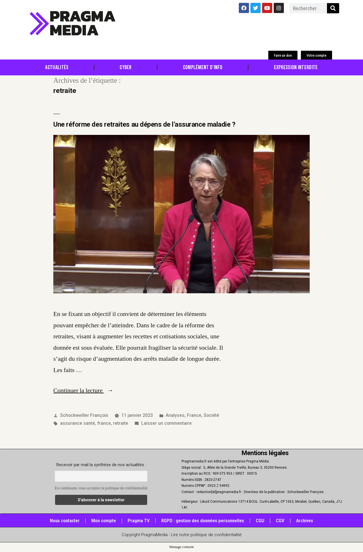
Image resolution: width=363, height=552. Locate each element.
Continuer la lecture (83, 390)
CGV (280, 520)
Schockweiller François (84, 415)
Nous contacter (65, 520)
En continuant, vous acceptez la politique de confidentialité (101, 488)
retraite (120, 423)
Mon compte (103, 520)
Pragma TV (139, 520)
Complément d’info (203, 67)
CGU (260, 520)
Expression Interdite (296, 67)
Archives (304, 520)
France (194, 415)
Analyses (175, 415)
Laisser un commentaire (166, 423)
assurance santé (77, 423)
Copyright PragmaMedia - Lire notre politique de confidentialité (182, 534)
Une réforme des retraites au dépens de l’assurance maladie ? (144, 124)
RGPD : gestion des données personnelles (202, 520)
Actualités (56, 67)
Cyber (126, 67)
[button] (282, 55)
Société (211, 415)
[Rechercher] (333, 8)
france (104, 423)
